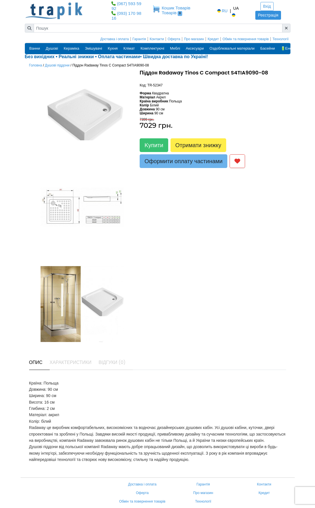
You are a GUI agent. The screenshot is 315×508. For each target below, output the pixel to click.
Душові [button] (52, 48)
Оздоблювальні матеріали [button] (231, 48)
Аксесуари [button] (195, 48)
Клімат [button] (129, 48)
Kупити (154, 145)
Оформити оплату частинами (183, 161)
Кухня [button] (113, 48)
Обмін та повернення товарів (245, 39)
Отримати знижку (198, 145)
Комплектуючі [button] (152, 48)
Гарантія (139, 39)
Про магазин (194, 39)
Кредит (213, 39)
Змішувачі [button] (93, 48)
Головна (35, 65)
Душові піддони (57, 65)
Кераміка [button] (71, 48)
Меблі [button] (175, 48)
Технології (280, 39)
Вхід (267, 6)
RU (221, 11)
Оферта (174, 39)
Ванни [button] (34, 48)
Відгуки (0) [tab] (112, 362)
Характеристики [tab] (71, 362)
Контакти (157, 39)
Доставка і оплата (114, 39)
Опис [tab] (36, 362)
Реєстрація (268, 15)
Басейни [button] (267, 48)
